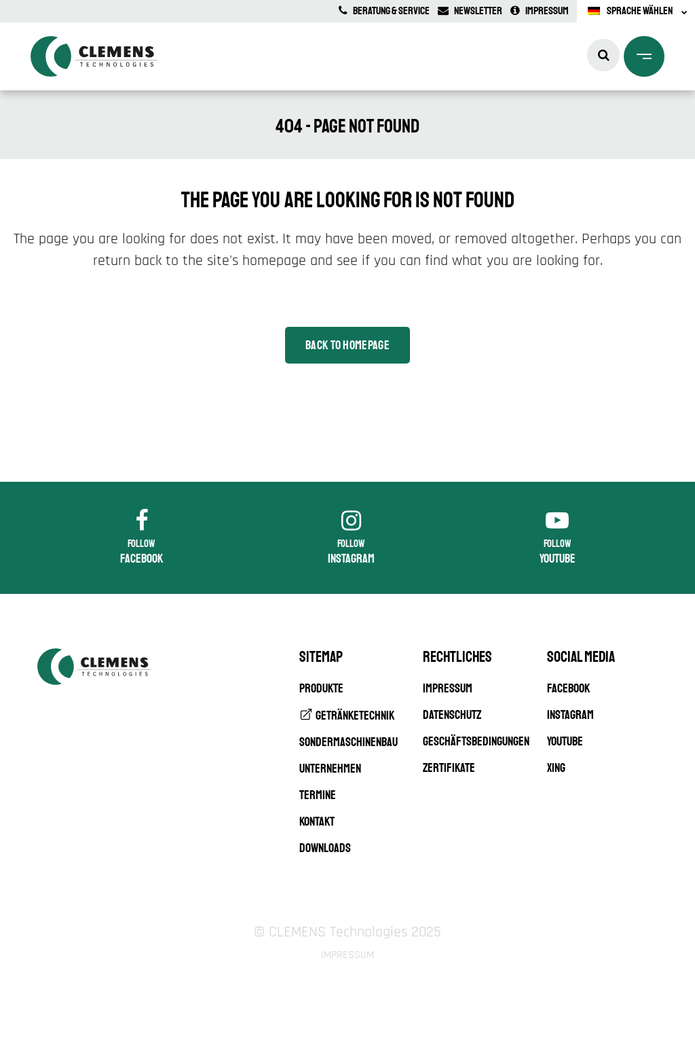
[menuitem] (636, 11)
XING (556, 767)
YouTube (565, 741)
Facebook (568, 688)
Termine (317, 795)
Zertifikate (449, 767)
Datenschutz (452, 714)
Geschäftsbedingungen (476, 741)
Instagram (570, 714)
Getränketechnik (355, 715)
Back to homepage (347, 345)
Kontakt (317, 821)
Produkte (321, 688)
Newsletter (470, 11)
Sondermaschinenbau (348, 742)
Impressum (539, 11)
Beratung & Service (384, 11)
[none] (636, 11)
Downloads (325, 848)
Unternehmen (330, 768)
